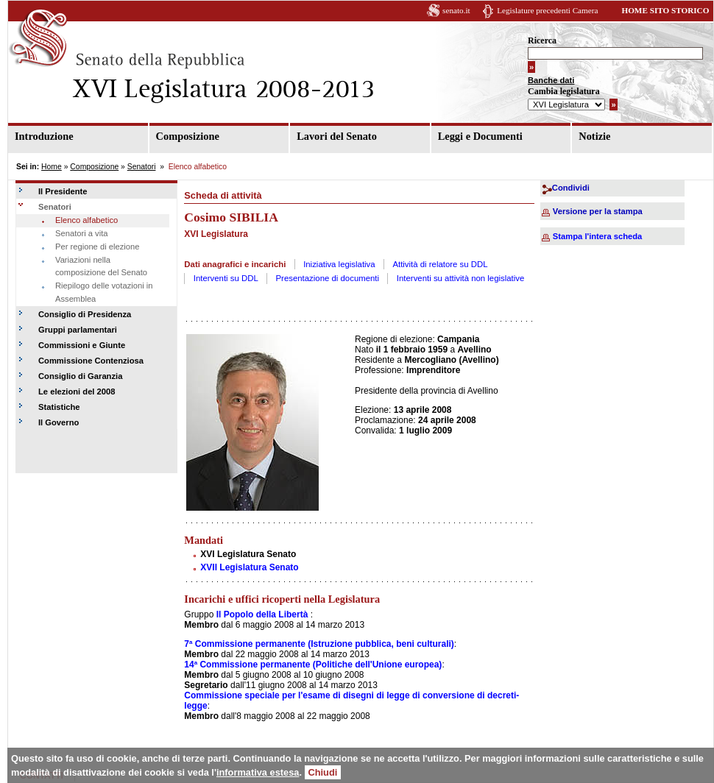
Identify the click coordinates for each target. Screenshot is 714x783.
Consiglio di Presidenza (84, 314)
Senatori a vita (81, 233)
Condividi (571, 187)
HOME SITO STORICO (665, 10)
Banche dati (551, 80)
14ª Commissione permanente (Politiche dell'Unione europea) (313, 664)
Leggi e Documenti (480, 136)
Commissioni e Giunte (81, 345)
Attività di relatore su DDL (439, 264)
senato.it (456, 10)
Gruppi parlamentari (77, 329)
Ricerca (542, 40)
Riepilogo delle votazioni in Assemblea (103, 292)
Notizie (594, 136)
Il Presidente (63, 191)
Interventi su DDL (226, 278)
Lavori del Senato (337, 136)
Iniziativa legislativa (339, 264)
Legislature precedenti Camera (547, 10)
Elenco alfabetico (86, 220)
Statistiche (59, 407)
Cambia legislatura (564, 91)
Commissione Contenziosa (91, 360)
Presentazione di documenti (328, 278)
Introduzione (44, 136)
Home (51, 167)
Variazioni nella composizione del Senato (101, 266)
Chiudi (323, 772)
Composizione (187, 136)
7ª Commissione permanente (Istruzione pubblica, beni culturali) (319, 644)
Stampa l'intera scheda (597, 236)
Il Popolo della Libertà (262, 614)
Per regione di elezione (97, 246)
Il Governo (58, 422)
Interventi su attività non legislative (461, 278)
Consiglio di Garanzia (80, 376)
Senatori (141, 167)
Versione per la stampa (598, 211)
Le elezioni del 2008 (76, 391)
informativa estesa (257, 772)
